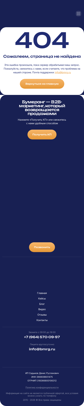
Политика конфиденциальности (42, 387)
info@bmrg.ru (63, 72)
